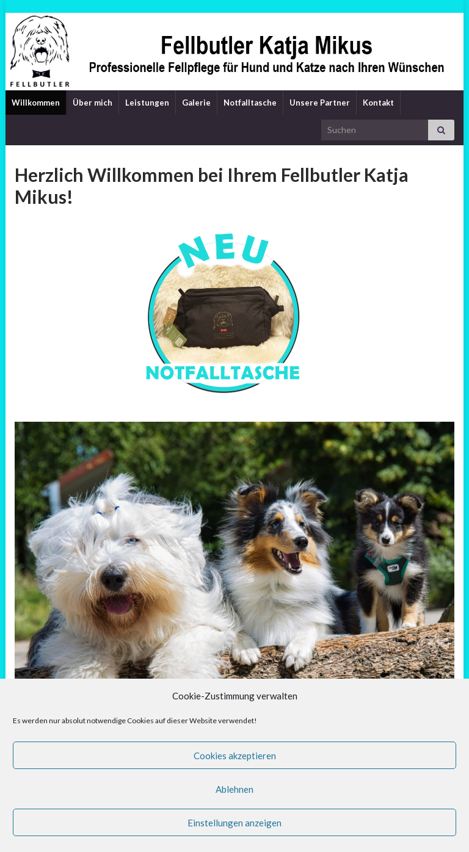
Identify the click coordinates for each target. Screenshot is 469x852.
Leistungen (147, 102)
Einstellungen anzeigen (234, 822)
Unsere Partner (319, 102)
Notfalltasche (250, 102)
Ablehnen (234, 789)
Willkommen (36, 102)
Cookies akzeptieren (235, 755)
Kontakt (378, 102)
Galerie (196, 102)
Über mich (92, 102)
